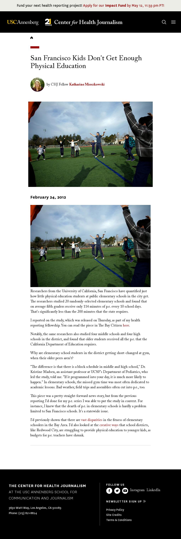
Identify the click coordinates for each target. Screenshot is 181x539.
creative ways (109, 425)
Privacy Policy (115, 510)
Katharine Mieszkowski (87, 84)
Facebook (109, 491)
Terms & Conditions (119, 520)
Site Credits (114, 515)
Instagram (137, 490)
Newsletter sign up (124, 501)
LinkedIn (153, 490)
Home (31, 37)
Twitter (117, 491)
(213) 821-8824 (27, 513)
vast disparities (91, 420)
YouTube (125, 491)
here (126, 325)
